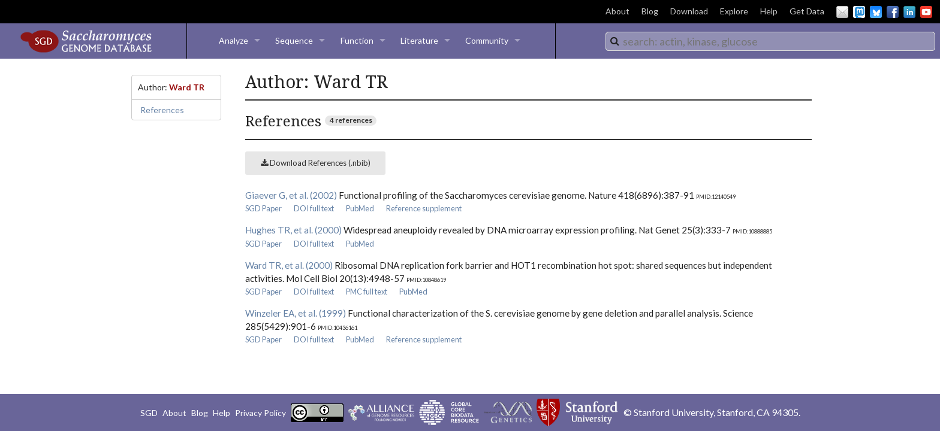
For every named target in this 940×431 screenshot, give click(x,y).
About (617, 11)
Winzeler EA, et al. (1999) (295, 313)
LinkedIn (909, 12)
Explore (734, 11)
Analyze (233, 40)
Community (486, 40)
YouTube (926, 12)
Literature (419, 40)
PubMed (360, 208)
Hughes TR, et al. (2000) (293, 229)
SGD (149, 413)
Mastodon (859, 12)
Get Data (807, 11)
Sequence (294, 40)
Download (689, 11)
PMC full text (366, 291)
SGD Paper (263, 208)
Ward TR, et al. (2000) (289, 265)
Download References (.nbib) (315, 163)
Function (357, 40)
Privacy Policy (260, 413)
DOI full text (314, 208)
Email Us (842, 12)
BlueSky (876, 12)
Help (769, 11)
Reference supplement (424, 208)
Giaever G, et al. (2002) (291, 195)
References (162, 110)
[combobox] (770, 41)
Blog (649, 11)
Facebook (893, 12)
